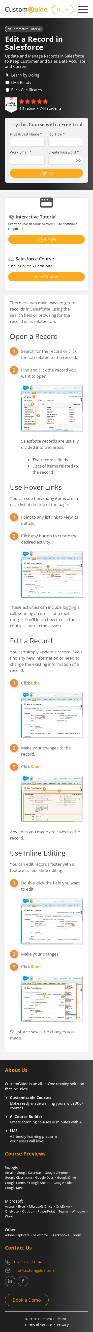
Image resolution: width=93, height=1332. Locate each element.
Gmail (9, 1172)
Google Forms (15, 1182)
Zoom (76, 1235)
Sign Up (46, 173)
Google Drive (66, 1177)
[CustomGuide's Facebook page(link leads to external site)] (23, 1281)
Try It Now (46, 239)
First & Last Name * (26, 134)
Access (10, 1206)
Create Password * (63, 152)
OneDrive (63, 1206)
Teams (63, 1211)
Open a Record (34, 336)
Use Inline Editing (37, 853)
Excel (22, 1206)
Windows (78, 1211)
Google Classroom (18, 1177)
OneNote (12, 1211)
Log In (62, 9)
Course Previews (25, 1153)
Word (9, 1216)
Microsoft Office (40, 1206)
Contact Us (18, 1247)
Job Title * (56, 134)
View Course (46, 276)
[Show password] (78, 160)
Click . (30, 683)
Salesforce (40, 1235)
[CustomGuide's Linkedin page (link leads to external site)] (10, 1281)
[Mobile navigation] (83, 9)
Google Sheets (39, 1182)
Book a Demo (27, 1300)
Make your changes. (40, 954)
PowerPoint (46, 1211)
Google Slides (63, 1182)
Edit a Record (31, 640)
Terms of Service (38, 1324)
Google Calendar (29, 1172)
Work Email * (20, 152)
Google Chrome (56, 1172)
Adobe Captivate (17, 1235)
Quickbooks (60, 1235)
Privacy (63, 1324)
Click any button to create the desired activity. (49, 539)
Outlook (28, 1211)
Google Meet (14, 1187)
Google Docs (44, 1177)
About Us (16, 1070)
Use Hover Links (36, 487)
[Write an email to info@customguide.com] (46, 1270)
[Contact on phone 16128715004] (46, 1262)
